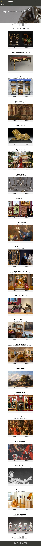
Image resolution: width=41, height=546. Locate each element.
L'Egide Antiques (20, 77)
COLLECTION (27, 47)
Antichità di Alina (20, 417)
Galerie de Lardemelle (20, 101)
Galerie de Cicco (20, 198)
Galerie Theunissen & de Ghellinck (20, 53)
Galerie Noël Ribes (20, 125)
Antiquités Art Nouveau (20, 320)
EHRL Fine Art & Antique (20, 247)
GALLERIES (10, 4)
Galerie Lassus (20, 174)
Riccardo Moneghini (20, 344)
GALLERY (14, 47)
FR (35, 2)
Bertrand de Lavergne (20, 514)
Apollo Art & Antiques (20, 465)
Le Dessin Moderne (20, 441)
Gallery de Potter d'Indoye (20, 271)
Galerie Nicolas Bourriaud (20, 295)
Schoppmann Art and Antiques (20, 28)
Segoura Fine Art (20, 150)
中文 (39, 2)
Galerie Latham (20, 490)
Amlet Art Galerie (20, 368)
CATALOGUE (3, 4)
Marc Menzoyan (20, 393)
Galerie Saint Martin (20, 223)
